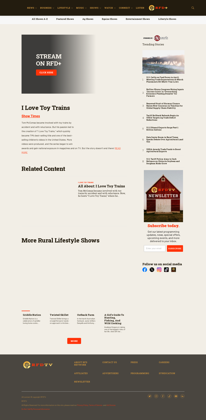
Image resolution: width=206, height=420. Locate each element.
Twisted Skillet (59, 314)
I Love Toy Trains (85, 182)
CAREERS (164, 362)
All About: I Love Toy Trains (101, 186)
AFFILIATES (81, 373)
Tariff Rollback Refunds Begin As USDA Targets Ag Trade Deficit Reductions (162, 117)
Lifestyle (80, 7)
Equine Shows (109, 19)
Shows (110, 7)
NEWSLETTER (82, 381)
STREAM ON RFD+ (48, 59)
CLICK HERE (46, 72)
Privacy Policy (82, 405)
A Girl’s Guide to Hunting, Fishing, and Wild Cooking (114, 319)
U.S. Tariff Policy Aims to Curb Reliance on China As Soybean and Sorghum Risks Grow (163, 161)
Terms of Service (95, 405)
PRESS (134, 362)
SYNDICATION (167, 373)
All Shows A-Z (40, 19)
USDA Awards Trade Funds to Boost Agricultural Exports (163, 150)
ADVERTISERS (110, 373)
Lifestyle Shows (167, 19)
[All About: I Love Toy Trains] (49, 201)
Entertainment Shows (138, 19)
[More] (52, 8)
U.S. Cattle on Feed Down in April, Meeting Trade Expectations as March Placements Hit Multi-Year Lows (164, 79)
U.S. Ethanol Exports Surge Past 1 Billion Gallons (162, 129)
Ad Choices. (111, 405)
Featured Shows (65, 19)
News (47, 7)
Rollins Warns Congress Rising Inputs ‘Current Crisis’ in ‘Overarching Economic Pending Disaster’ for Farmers (165, 92)
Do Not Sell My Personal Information (36, 409)
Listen (156, 7)
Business (62, 7)
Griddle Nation (32, 314)
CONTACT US (109, 362)
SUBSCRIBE (175, 248)
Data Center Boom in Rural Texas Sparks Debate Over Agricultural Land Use (164, 139)
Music (96, 7)
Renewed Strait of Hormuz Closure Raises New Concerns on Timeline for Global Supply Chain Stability (164, 106)
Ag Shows (87, 19)
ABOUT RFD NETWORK (80, 363)
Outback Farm (85, 314)
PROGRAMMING (140, 373)
